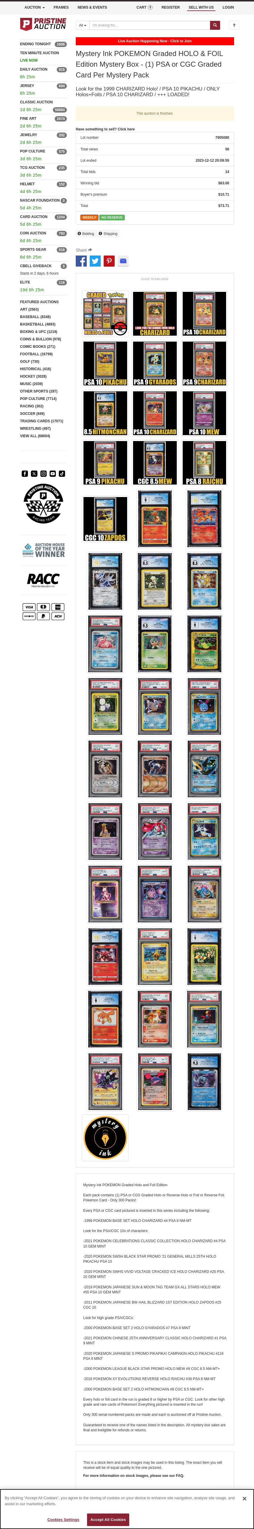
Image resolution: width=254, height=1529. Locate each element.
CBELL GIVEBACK (36, 266)
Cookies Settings (63, 1519)
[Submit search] (215, 25)
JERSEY (27, 86)
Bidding (86, 234)
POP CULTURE (32, 151)
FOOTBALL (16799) (36, 354)
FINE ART (28, 118)
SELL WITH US (201, 7)
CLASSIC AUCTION (36, 102)
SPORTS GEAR (33, 249)
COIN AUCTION (33, 233)
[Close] (244, 1498)
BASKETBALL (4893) (38, 324)
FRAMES (61, 7)
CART (144, 7)
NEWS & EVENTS (92, 7)
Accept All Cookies (108, 1519)
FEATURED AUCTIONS (39, 302)
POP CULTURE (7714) (38, 399)
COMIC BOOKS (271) (38, 347)
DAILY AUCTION (34, 69)
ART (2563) (29, 309)
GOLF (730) (30, 361)
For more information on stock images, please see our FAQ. (133, 1476)
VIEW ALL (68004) (35, 436)
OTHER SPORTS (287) (39, 391)
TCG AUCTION (32, 168)
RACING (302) (32, 406)
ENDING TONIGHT (35, 44)
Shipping (108, 234)
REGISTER (171, 7)
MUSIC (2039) (31, 384)
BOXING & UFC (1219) (38, 332)
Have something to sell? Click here (105, 129)
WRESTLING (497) (35, 428)
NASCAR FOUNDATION (40, 200)
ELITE (25, 282)
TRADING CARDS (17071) (41, 421)
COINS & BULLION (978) (40, 339)
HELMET (27, 184)
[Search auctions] (149, 25)
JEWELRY (28, 135)
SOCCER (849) (32, 414)
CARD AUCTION (34, 217)
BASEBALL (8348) (35, 317)
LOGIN (228, 7)
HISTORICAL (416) (35, 369)
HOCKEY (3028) (33, 376)
